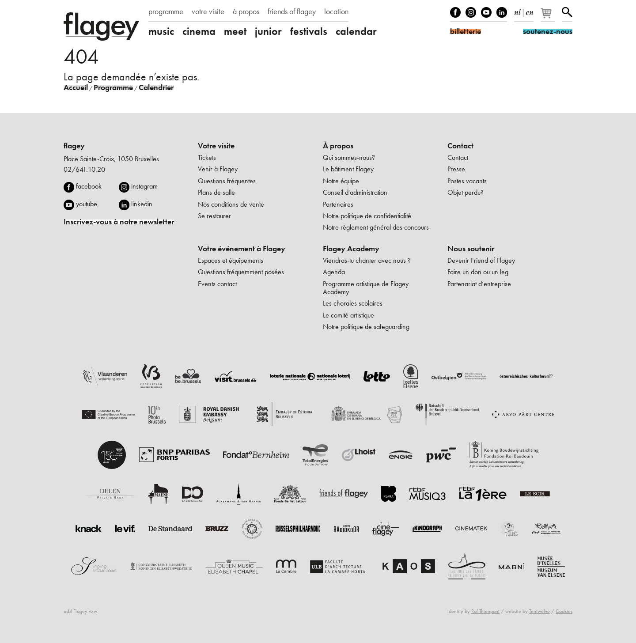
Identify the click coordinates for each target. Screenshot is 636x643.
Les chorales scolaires (352, 303)
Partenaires (338, 204)
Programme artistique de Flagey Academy (366, 287)
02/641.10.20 (84, 169)
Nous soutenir (470, 248)
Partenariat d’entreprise (479, 283)
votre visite (208, 11)
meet (235, 31)
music (161, 31)
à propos (246, 11)
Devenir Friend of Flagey (481, 260)
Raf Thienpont (485, 611)
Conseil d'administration (355, 192)
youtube (86, 203)
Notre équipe (341, 180)
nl (517, 10)
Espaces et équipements (230, 260)
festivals (308, 31)
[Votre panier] (548, 16)
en (530, 10)
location (336, 11)
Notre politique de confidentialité (367, 215)
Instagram (471, 12)
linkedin (141, 203)
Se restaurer (214, 215)
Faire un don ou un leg (477, 271)
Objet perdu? (465, 192)
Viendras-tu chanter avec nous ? (367, 260)
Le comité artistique (348, 315)
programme (165, 11)
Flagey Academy (351, 248)
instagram (144, 186)
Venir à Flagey (218, 169)
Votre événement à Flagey (241, 248)
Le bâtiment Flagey (348, 169)
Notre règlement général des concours (376, 227)
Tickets (207, 157)
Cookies (564, 611)
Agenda (334, 271)
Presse (456, 169)
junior (268, 31)
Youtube (486, 12)
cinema (199, 31)
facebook (89, 186)
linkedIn (501, 12)
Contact (460, 145)
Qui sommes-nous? (349, 157)
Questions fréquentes (227, 180)
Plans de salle (216, 192)
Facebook (455, 12)
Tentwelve (539, 611)
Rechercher (567, 12)
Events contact (217, 283)
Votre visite (216, 145)
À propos (338, 145)
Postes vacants (467, 180)
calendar (356, 31)
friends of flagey (292, 11)
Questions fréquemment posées (241, 271)
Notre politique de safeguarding (366, 326)
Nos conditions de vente (231, 204)
